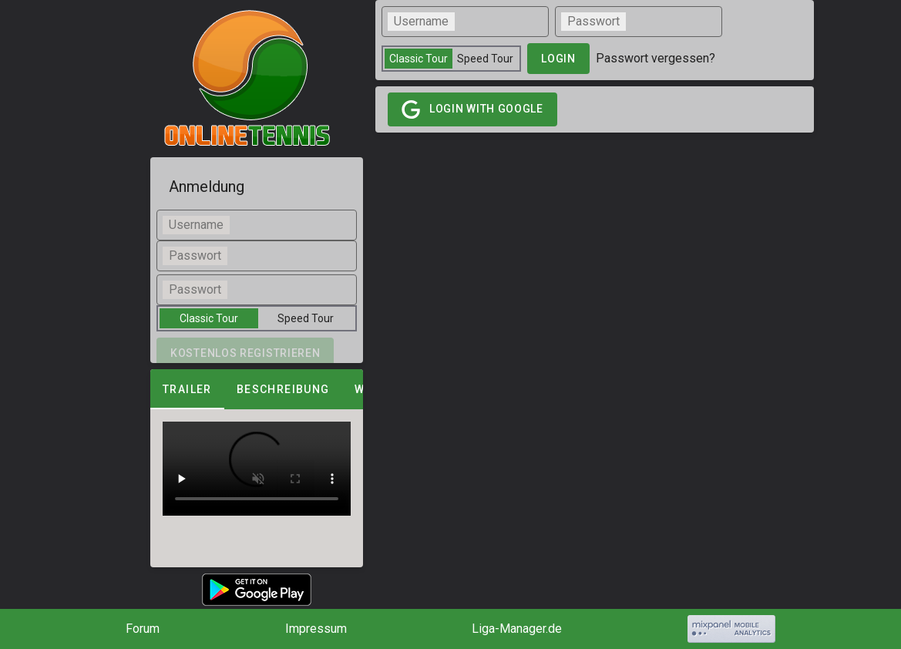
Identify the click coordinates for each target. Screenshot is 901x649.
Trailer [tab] (187, 389)
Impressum (316, 628)
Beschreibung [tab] (283, 389)
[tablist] (256, 389)
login (558, 58)
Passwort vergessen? (655, 58)
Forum (143, 628)
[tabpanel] (256, 468)
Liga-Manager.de (517, 628)
